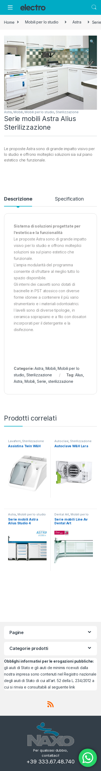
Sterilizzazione (67, 112)
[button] (92, 41)
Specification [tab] (69, 199)
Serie (41, 381)
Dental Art (61, 514)
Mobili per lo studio (41, 22)
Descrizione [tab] (18, 199)
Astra (76, 22)
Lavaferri (14, 441)
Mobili (18, 112)
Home (9, 22)
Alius (79, 375)
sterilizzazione (60, 381)
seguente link (63, 687)
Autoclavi (61, 441)
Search (94, 7)
